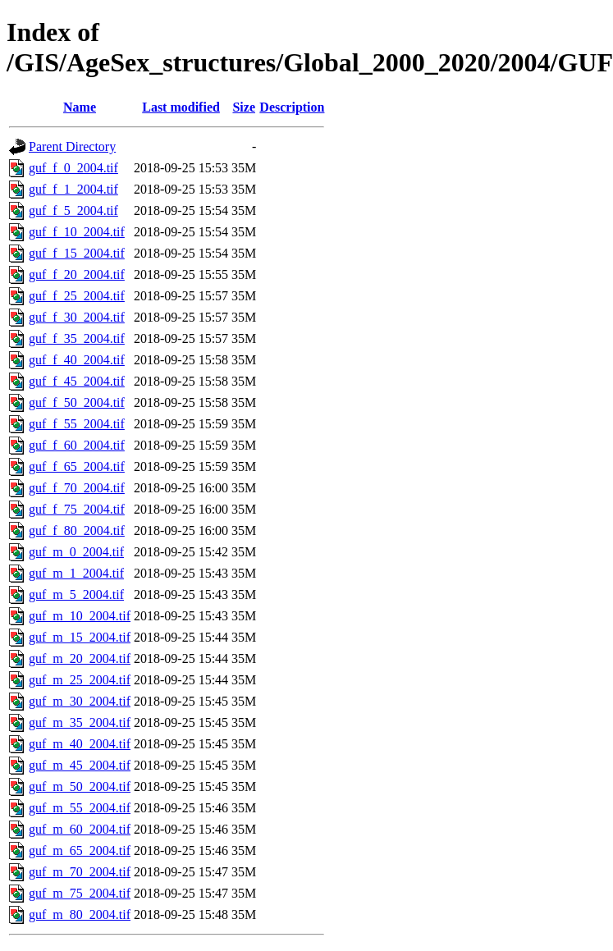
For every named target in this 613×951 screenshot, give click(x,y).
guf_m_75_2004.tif (79, 893)
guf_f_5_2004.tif (73, 210)
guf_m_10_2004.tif (79, 616)
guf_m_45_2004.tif (79, 765)
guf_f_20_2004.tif (77, 274)
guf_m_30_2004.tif (79, 701)
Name (79, 107)
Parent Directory (72, 146)
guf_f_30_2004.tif (77, 317)
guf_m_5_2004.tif (76, 594)
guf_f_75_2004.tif (77, 509)
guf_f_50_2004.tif (77, 402)
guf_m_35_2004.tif (79, 722)
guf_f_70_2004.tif (77, 488)
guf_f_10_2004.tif (77, 232)
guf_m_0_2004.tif (76, 552)
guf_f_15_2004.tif (77, 253)
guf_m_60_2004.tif (79, 829)
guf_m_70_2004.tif (79, 872)
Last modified (181, 107)
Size (243, 107)
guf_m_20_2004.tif (79, 658)
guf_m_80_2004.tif (79, 914)
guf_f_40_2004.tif (77, 360)
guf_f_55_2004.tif (77, 424)
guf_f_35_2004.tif (77, 338)
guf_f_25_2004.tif (77, 296)
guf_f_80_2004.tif (77, 530)
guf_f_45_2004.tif (77, 381)
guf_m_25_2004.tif (79, 680)
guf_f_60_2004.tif (77, 445)
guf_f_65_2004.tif (77, 466)
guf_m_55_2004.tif (79, 808)
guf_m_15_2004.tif (79, 637)
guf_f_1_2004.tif (73, 189)
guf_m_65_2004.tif (79, 850)
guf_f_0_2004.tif (73, 168)
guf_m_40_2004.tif (79, 744)
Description (291, 107)
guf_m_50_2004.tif (79, 786)
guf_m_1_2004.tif (76, 573)
